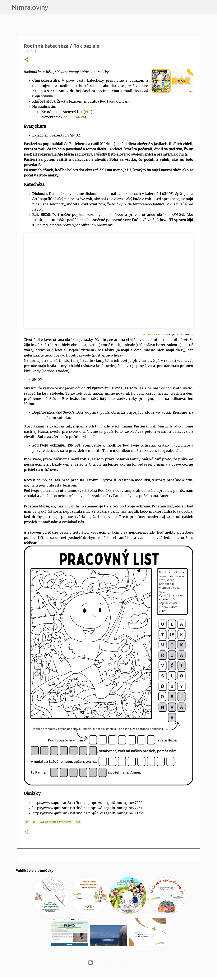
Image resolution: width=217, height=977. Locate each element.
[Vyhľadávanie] (53, 7)
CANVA (79, 117)
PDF (88, 112)
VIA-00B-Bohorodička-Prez (156, 334)
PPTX (67, 117)
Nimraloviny (30, 7)
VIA (78, 822)
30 (27, 822)
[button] (26, 60)
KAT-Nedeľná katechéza (55, 822)
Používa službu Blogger (108, 962)
